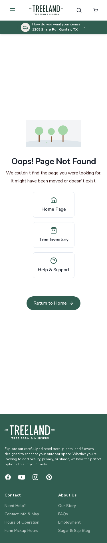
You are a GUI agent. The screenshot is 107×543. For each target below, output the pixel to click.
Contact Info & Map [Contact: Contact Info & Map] (22, 514)
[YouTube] (21, 477)
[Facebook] (8, 477)
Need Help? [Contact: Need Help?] (15, 505)
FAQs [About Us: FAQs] (63, 514)
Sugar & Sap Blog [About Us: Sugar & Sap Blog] (74, 530)
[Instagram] (35, 477)
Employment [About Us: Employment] (69, 522)
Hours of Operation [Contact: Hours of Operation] (22, 522)
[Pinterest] (49, 477)
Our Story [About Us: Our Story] (67, 505)
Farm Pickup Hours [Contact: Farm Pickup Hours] (21, 530)
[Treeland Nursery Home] (30, 432)
